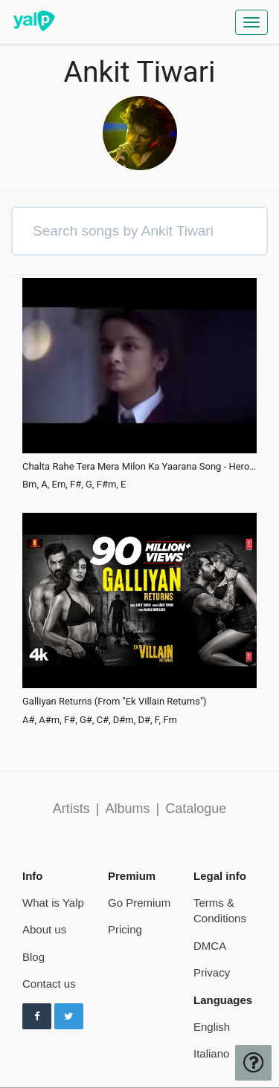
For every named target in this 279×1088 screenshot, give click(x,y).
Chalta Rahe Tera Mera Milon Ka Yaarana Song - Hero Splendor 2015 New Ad (139, 467)
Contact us (49, 983)
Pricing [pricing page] (125, 929)
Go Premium (139, 902)
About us (44, 929)
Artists (71, 808)
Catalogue (195, 808)
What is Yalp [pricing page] (53, 902)
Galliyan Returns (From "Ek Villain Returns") (114, 701)
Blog (33, 957)
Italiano (211, 1053)
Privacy (211, 972)
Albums (127, 808)
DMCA (209, 945)
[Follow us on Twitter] (68, 1016)
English (211, 1026)
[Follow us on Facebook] (36, 1016)
